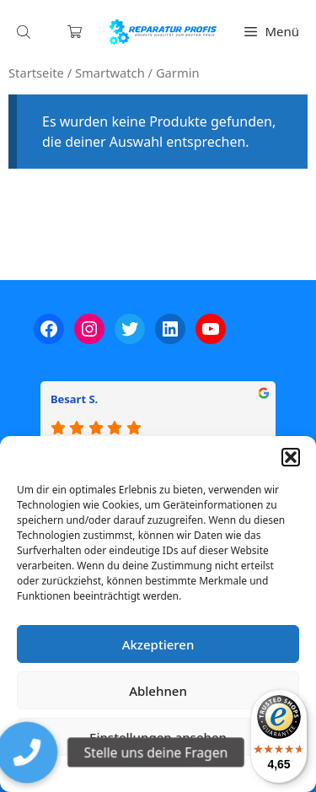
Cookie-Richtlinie (70, 771)
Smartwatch (110, 72)
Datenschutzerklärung (170, 771)
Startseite (36, 72)
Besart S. (74, 399)
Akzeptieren (158, 644)
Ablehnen (158, 690)
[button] (290, 457)
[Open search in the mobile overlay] (25, 31)
